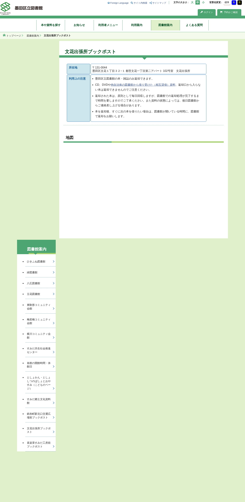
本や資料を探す (51, 25)
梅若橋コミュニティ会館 (39, 321)
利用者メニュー (108, 25)
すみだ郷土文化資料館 (39, 401)
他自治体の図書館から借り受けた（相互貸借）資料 (143, 84)
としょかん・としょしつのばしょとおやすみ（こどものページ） (39, 383)
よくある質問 (194, 25)
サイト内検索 (140, 3)
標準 (227, 2)
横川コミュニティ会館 (39, 335)
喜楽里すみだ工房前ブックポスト (39, 444)
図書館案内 (165, 25)
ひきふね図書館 (36, 261)
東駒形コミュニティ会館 (39, 306)
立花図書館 (33, 293)
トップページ (13, 35)
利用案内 (136, 25)
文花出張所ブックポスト (39, 430)
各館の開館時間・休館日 (39, 364)
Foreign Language (119, 3)
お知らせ (79, 25)
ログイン (207, 12)
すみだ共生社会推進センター (39, 350)
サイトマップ (159, 3)
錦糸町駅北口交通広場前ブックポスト (39, 415)
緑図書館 (32, 272)
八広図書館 (33, 283)
